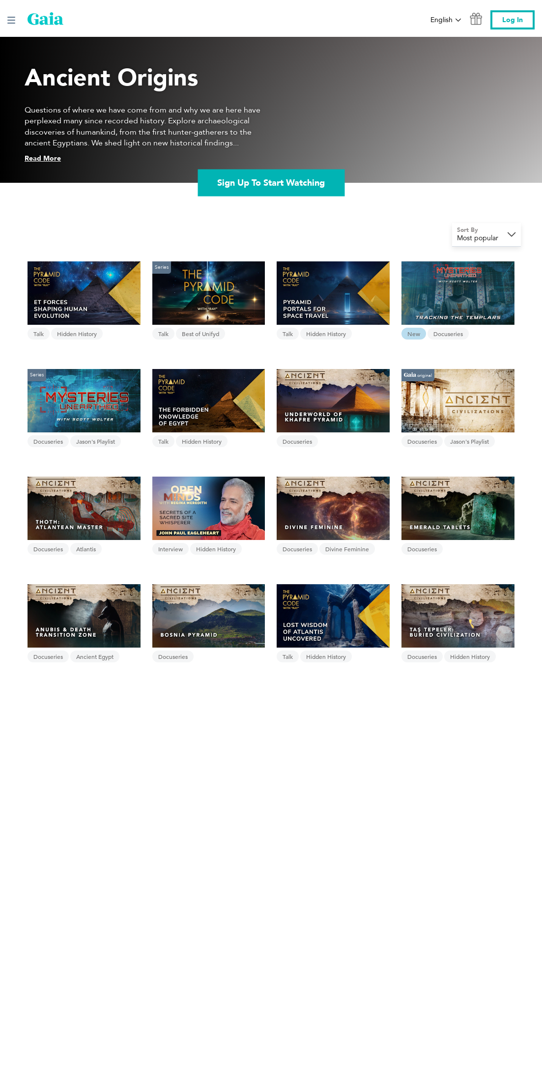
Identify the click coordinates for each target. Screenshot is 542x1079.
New (413, 334)
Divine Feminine (347, 549)
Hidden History (77, 334)
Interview (170, 549)
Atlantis (86, 549)
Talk (38, 334)
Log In (512, 20)
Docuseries (448, 334)
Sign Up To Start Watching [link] (271, 182)
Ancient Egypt (95, 656)
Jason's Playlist (95, 441)
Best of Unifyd (200, 334)
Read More (43, 158)
